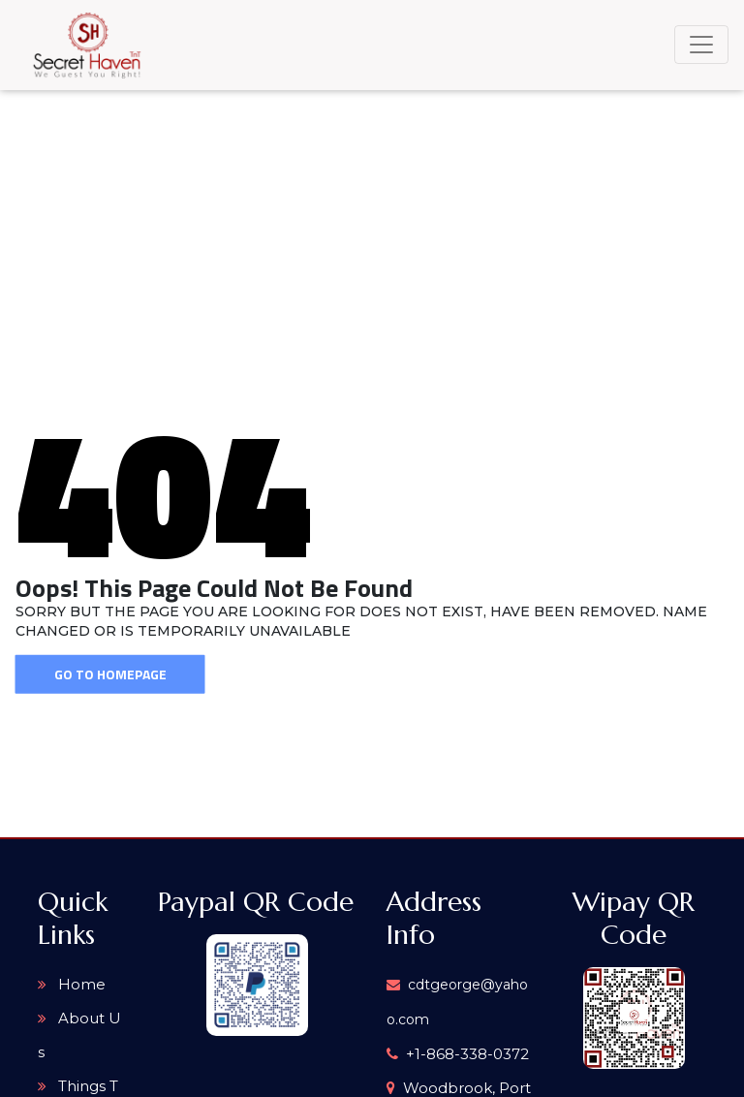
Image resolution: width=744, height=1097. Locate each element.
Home (72, 984)
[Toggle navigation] (701, 44)
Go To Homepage (110, 674)
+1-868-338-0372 (458, 1054)
